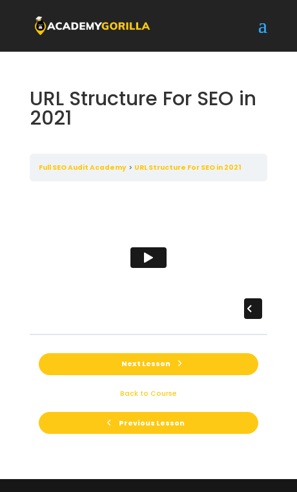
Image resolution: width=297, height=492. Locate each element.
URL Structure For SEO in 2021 (187, 167)
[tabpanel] (148, 257)
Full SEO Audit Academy (83, 167)
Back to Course (148, 393)
